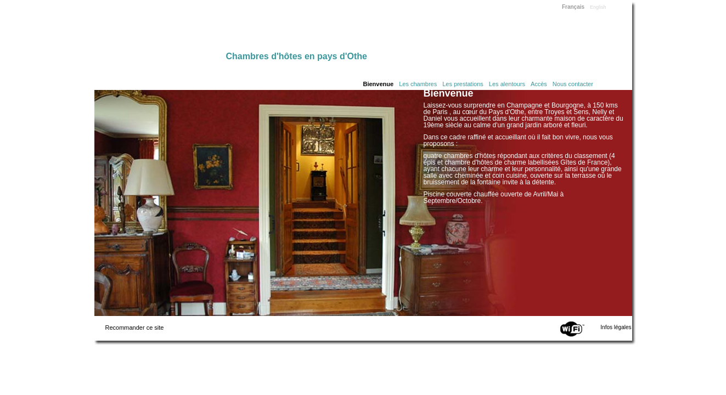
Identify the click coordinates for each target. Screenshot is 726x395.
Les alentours (507, 84)
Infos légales (615, 327)
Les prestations (462, 84)
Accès (539, 84)
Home (160, 28)
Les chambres (418, 84)
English (598, 7)
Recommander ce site (134, 327)
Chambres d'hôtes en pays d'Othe (296, 56)
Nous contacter (573, 84)
